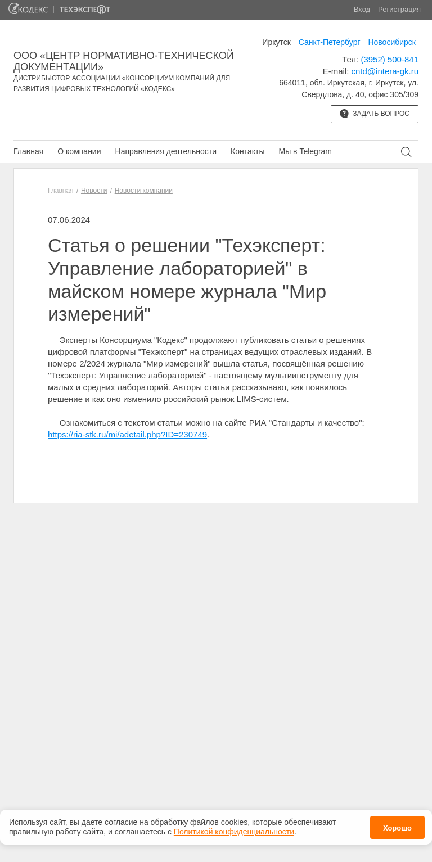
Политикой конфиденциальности (234, 831)
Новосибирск (392, 42)
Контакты (247, 151)
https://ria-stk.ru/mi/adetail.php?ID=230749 (127, 434)
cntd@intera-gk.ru (385, 71)
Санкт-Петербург (330, 42)
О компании (79, 151)
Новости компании (144, 191)
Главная (28, 151)
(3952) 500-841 (389, 59)
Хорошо (397, 828)
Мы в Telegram (305, 151)
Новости (94, 191)
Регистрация (399, 9)
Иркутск (276, 42)
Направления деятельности (166, 151)
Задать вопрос (375, 113)
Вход (362, 9)
